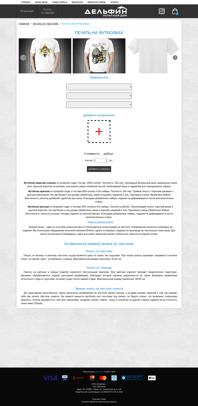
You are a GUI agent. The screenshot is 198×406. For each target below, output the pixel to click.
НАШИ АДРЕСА (59, 2)
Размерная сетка (99, 77)
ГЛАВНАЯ (25, 2)
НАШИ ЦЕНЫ (41, 2)
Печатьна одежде (47, 11)
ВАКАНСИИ (77, 2)
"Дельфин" (99, 372)
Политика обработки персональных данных (99, 402)
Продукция (27, 11)
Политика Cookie (99, 399)
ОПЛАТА (114, 2)
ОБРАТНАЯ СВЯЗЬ (97, 2)
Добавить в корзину (99, 169)
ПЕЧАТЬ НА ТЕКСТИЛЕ (45, 24)
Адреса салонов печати (100, 222)
